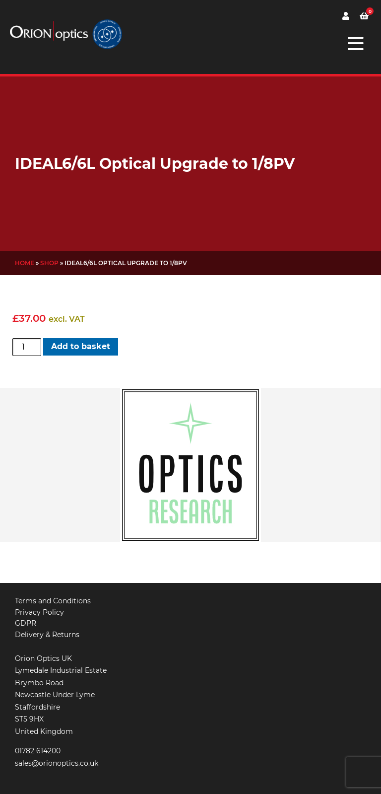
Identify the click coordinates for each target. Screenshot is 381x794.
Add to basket (80, 346)
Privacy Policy (39, 612)
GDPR (25, 623)
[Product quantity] (26, 347)
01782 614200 (38, 750)
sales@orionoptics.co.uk (56, 763)
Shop (49, 263)
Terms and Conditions (53, 600)
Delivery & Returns (47, 634)
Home (24, 263)
